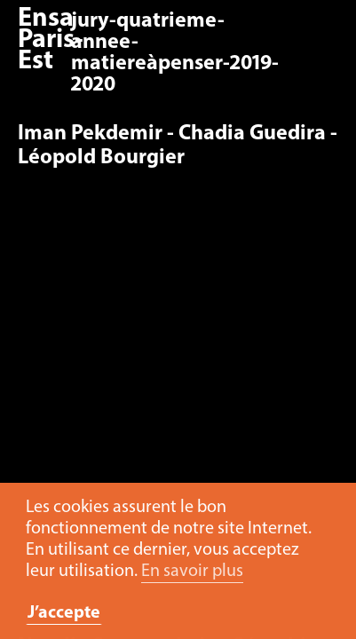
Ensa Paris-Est (50, 40)
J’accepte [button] (64, 613)
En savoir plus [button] (192, 571)
